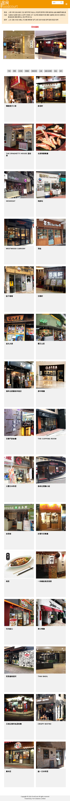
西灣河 (43, 12)
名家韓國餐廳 (43, 153)
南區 (19, 12)
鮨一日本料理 (43, 771)
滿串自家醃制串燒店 (14, 391)
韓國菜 (27, 71)
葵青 (50, 20)
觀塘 (16, 17)
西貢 (53, 20)
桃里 (7, 581)
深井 (40, 20)
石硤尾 (61, 15)
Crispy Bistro (44, 724)
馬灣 (56, 20)
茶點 (39, 248)
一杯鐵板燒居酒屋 (45, 581)
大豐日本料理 (11, 486)
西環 (46, 12)
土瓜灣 (23, 15)
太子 (32, 15)
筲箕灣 (38, 12)
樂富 (48, 15)
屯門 (33, 20)
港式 (61, 71)
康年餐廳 (41, 391)
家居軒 (40, 106)
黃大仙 (29, 17)
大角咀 (28, 15)
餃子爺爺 (9, 296)
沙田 (37, 20)
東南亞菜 (34, 71)
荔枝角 (12, 17)
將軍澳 (30, 20)
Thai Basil (43, 676)
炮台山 (33, 12)
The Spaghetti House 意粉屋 (18, 154)
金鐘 (55, 12)
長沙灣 (25, 17)
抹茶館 (8, 534)
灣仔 (29, 12)
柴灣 (26, 12)
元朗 (13, 20)
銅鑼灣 (59, 12)
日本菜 (20, 71)
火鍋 (40, 71)
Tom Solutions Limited (38, 798)
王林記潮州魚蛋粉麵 (14, 724)
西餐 (14, 71)
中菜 (9, 71)
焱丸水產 (9, 344)
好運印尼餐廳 (43, 534)
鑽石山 (20, 17)
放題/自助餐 (48, 71)
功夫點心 (9, 629)
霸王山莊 (41, 344)
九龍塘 (15, 15)
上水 (9, 20)
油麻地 (52, 15)
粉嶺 (43, 20)
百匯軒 (40, 296)
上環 (9, 12)
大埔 (16, 20)
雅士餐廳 (41, 629)
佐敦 (19, 15)
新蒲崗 (41, 15)
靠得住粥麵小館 (44, 486)
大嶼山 (20, 20)
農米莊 (8, 771)
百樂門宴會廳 (11, 439)
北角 (16, 12)
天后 (22, 12)
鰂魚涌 (64, 12)
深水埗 (57, 15)
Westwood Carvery (15, 248)
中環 (13, 12)
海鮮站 (40, 201)
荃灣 (46, 20)
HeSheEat (10, 201)
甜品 (55, 71)
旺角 (44, 15)
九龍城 (10, 15)
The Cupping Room (47, 439)
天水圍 (25, 20)
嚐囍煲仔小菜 (11, 106)
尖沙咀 (36, 15)
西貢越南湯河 (11, 676)
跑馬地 (51, 12)
